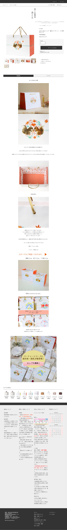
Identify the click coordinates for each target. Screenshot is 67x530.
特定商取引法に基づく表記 (44, 52)
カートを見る (52, 514)
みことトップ (5, 4)
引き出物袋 (43, 25)
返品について (42, 51)
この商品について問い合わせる (45, 61)
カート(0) (61, 1)
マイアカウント (52, 512)
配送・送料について (38, 516)
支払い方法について (38, 514)
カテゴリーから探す (12, 4)
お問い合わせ (58, 4)
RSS (35, 525)
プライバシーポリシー (39, 521)
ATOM (38, 525)
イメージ (48, 75)
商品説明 (18, 75)
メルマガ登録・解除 (51, 4)
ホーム (40, 25)
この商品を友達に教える (44, 59)
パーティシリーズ (48, 25)
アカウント (54, 1)
